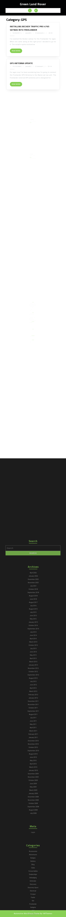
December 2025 (33, 742)
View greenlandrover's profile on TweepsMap (32, 320)
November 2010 (33, 907)
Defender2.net (31, 313)
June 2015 (33, 778)
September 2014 (33, 791)
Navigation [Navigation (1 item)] (31, 309)
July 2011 (33, 880)
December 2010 (33, 903)
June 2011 (33, 883)
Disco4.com (30, 331)
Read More (17, 51)
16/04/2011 (17, 33)
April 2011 (33, 890)
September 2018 (33, 755)
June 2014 (33, 798)
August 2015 (33, 771)
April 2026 (33, 735)
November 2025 (33, 745)
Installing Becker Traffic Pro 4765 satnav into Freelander (29, 28)
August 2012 (33, 841)
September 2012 (33, 837)
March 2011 (33, 893)
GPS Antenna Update (21, 63)
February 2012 (33, 857)
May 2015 (33, 781)
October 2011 (33, 870)
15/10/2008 (17, 66)
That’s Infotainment (31, 152)
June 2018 (33, 762)
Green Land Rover (33, 4)
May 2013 (33, 818)
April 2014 (33, 801)
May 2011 (33, 887)
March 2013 (33, 824)
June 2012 (33, 847)
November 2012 (33, 831)
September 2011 (33, 874)
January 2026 (33, 738)
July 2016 (33, 768)
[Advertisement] (33, 327)
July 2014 (33, 795)
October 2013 (33, 808)
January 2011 (33, 900)
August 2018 (33, 758)
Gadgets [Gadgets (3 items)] (32, 308)
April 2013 (33, 821)
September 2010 (33, 913)
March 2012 (33, 854)
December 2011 (33, 864)
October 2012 (33, 834)
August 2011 (33, 877)
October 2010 (33, 910)
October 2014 (33, 788)
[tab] (30, 10)
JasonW (28, 33)
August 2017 (33, 765)
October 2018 (33, 752)
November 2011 (33, 867)
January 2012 (33, 860)
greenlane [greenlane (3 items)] (34, 308)
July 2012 (33, 844)
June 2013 (33, 814)
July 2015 (33, 775)
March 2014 (33, 804)
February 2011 (33, 897)
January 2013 (33, 827)
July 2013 (33, 811)
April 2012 (33, 851)
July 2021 (33, 748)
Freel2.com (30, 314)
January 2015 (33, 785)
